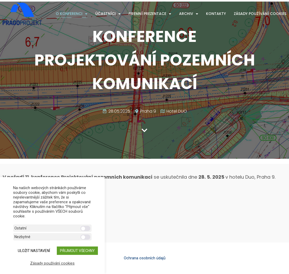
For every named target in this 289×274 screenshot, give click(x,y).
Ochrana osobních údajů (144, 258)
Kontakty (216, 13)
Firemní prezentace (150, 14)
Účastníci (108, 14)
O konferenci (71, 14)
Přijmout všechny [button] (77, 251)
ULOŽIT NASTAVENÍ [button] (34, 251)
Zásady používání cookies (260, 13)
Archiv (188, 14)
